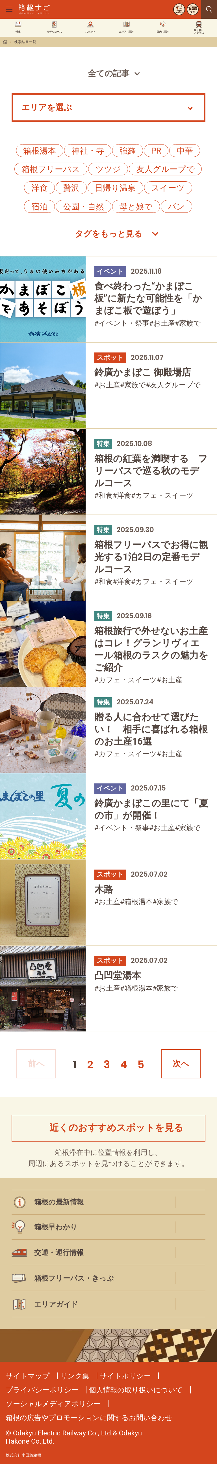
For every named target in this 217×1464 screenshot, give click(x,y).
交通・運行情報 (59, 1252)
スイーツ (168, 188)
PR (156, 151)
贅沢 (71, 188)
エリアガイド (56, 1304)
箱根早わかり (55, 1227)
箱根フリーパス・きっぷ (74, 1278)
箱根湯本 (39, 151)
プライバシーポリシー (42, 1390)
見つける (209, 9)
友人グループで (165, 169)
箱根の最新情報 (59, 1202)
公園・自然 (83, 206)
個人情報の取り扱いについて (136, 1390)
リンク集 (74, 1376)
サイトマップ (28, 1376)
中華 (185, 151)
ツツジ (108, 169)
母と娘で (136, 206)
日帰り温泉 (115, 188)
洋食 (39, 188)
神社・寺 (87, 151)
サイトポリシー (125, 1376)
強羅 (128, 151)
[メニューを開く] (9, 9)
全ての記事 (108, 73)
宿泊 (39, 206)
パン (176, 206)
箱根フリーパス (50, 169)
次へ (181, 1063)
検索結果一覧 (25, 42)
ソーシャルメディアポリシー (53, 1404)
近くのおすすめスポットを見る (116, 1127)
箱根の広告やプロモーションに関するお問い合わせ (89, 1418)
